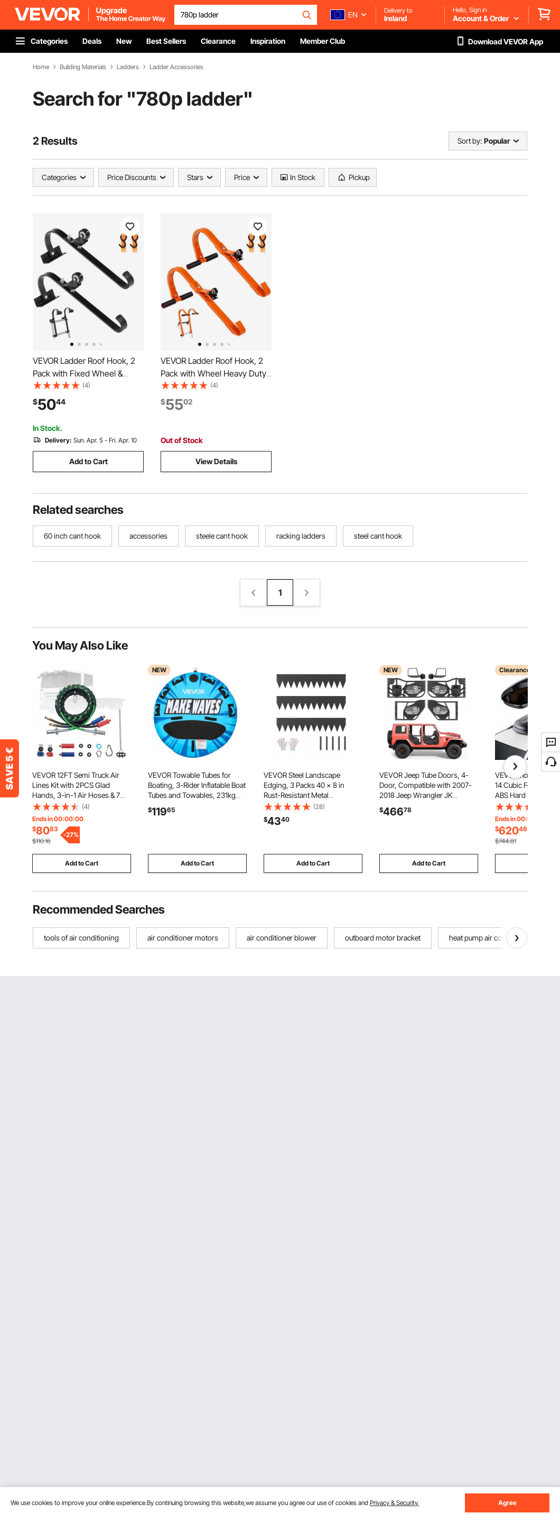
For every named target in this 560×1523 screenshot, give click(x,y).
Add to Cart (88, 461)
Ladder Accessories (176, 67)
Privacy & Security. (394, 1503)
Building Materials (83, 67)
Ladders (128, 67)
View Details (216, 461)
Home (41, 67)
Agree (507, 1503)
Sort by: (470, 140)
